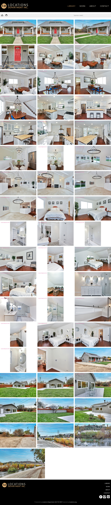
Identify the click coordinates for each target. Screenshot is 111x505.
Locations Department (48, 502)
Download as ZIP (2, 15)
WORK (82, 6)
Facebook (101, 497)
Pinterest (108, 497)
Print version (6, 15)
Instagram (104, 497)
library (71, 6)
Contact (104, 6)
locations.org (73, 502)
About (92, 6)
